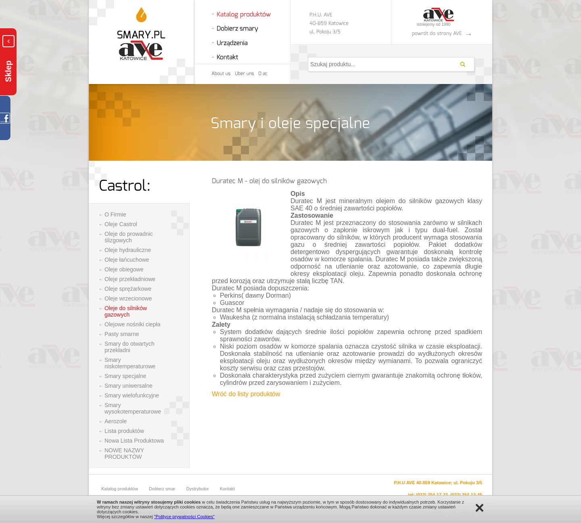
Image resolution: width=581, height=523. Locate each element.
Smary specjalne (125, 376)
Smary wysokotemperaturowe (132, 408)
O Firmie (115, 214)
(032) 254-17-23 (432, 494)
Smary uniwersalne (128, 385)
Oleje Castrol (120, 224)
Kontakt (227, 488)
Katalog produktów (119, 488)
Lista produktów (124, 431)
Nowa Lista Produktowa (134, 440)
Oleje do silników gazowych (125, 311)
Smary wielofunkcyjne (131, 395)
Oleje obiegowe (124, 269)
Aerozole (115, 421)
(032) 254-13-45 (466, 494)
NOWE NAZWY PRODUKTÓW (124, 453)
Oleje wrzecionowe (128, 298)
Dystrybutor (197, 488)
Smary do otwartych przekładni (129, 346)
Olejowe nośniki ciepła (132, 324)
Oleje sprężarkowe (127, 289)
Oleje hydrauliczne (127, 250)
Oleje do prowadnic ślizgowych (128, 237)
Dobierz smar (162, 488)
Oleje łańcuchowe (126, 259)
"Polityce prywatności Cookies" (184, 516)
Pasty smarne (121, 334)
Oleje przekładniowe (129, 279)
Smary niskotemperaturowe (129, 363)
